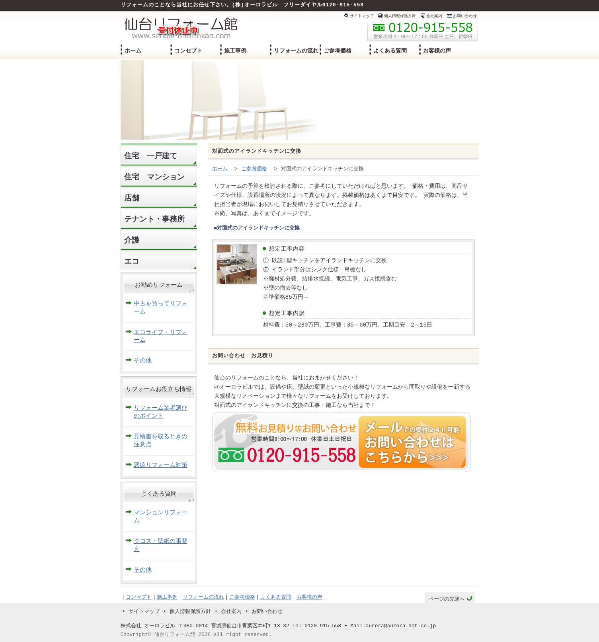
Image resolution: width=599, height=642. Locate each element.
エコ (131, 261)
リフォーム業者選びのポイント (160, 412)
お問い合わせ (465, 16)
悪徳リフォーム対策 (160, 465)
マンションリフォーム (160, 517)
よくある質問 (390, 50)
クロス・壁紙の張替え (160, 545)
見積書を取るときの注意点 (160, 441)
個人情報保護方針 (400, 16)
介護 (131, 240)
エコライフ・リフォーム (160, 337)
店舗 (131, 198)
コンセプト (188, 50)
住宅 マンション (154, 177)
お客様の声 (437, 50)
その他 (143, 361)
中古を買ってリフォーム (160, 308)
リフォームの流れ (296, 50)
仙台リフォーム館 (174, 634)
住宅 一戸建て (150, 156)
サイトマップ (362, 16)
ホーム (133, 50)
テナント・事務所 (154, 219)
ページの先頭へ (447, 599)
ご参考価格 (337, 50)
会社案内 (434, 16)
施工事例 (235, 50)
